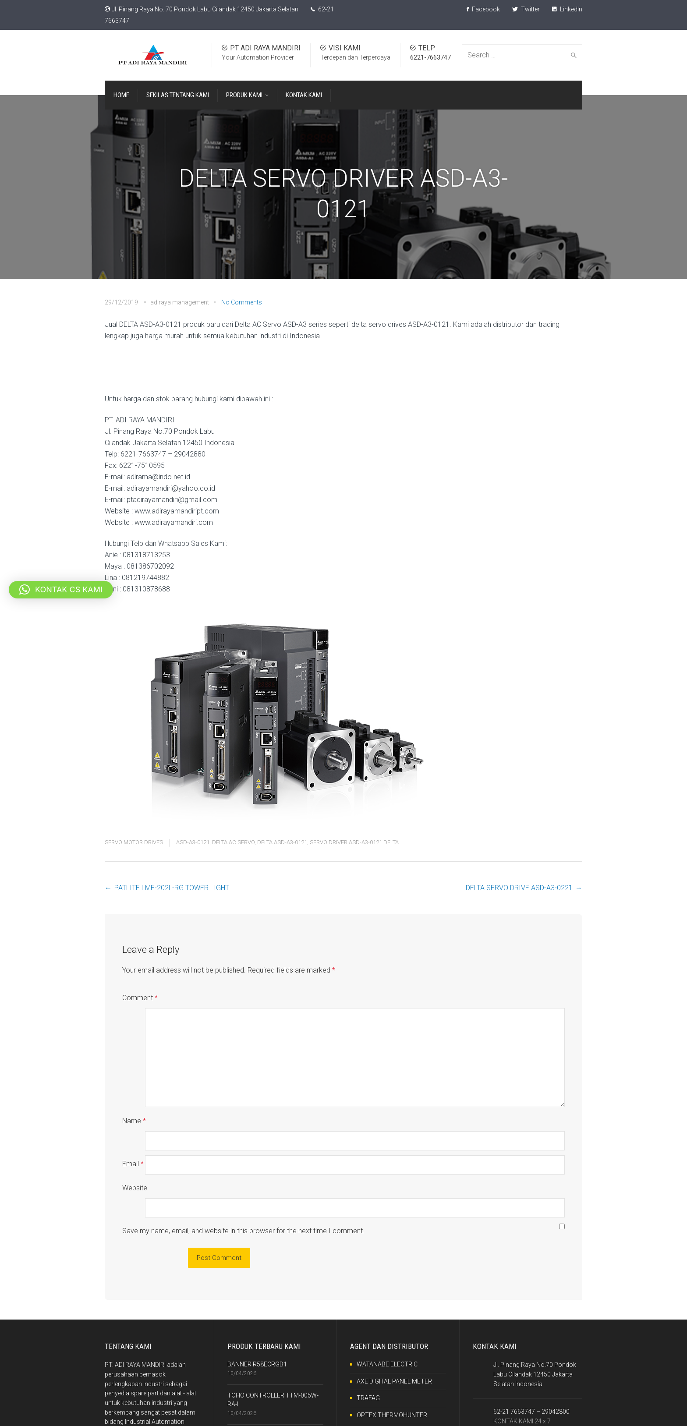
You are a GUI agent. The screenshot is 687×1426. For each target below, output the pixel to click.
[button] (61, 589)
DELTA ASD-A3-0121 (282, 842)
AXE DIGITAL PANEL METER (394, 1324)
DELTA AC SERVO (233, 842)
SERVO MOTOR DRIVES (134, 842)
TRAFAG (368, 1341)
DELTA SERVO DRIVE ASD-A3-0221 (519, 888)
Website (134, 1150)
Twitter (526, 9)
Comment (140, 998)
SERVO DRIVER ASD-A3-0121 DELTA (354, 842)
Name (134, 1102)
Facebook (483, 9)
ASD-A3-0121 (192, 842)
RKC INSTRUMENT (382, 1375)
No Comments (241, 302)
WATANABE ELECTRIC (387, 1307)
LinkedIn (567, 9)
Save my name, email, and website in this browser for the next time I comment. (243, 1174)
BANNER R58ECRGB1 (257, 1307)
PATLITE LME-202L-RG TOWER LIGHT (171, 888)
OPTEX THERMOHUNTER (392, 1358)
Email (133, 1126)
